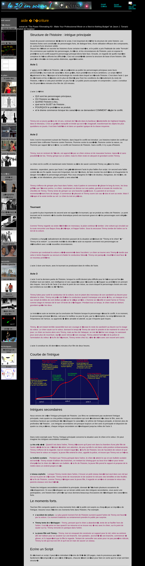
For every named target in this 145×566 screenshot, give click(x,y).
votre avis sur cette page (132, 6)
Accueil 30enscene (117, 5)
